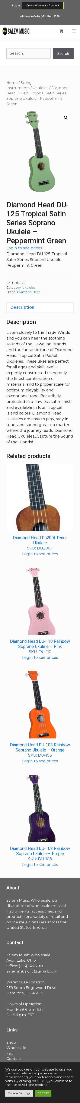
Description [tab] (22, 307)
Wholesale (16, 1048)
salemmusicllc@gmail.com (31, 971)
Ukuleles (40, 88)
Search (63, 53)
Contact (13, 1058)
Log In (16, 5)
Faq (9, 1053)
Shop (11, 1042)
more (39, 927)
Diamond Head (29, 292)
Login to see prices (24, 248)
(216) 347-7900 (32, 966)
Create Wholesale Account (42, 5)
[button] (66, 118)
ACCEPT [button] (43, 1093)
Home (12, 83)
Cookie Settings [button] (19, 1093)
